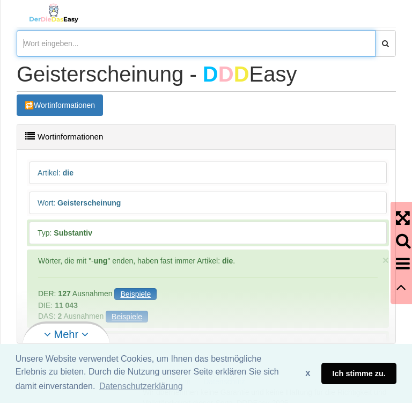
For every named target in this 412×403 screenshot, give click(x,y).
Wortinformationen (64, 105)
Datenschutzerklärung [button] (141, 386)
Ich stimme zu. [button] (359, 373)
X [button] (308, 373)
